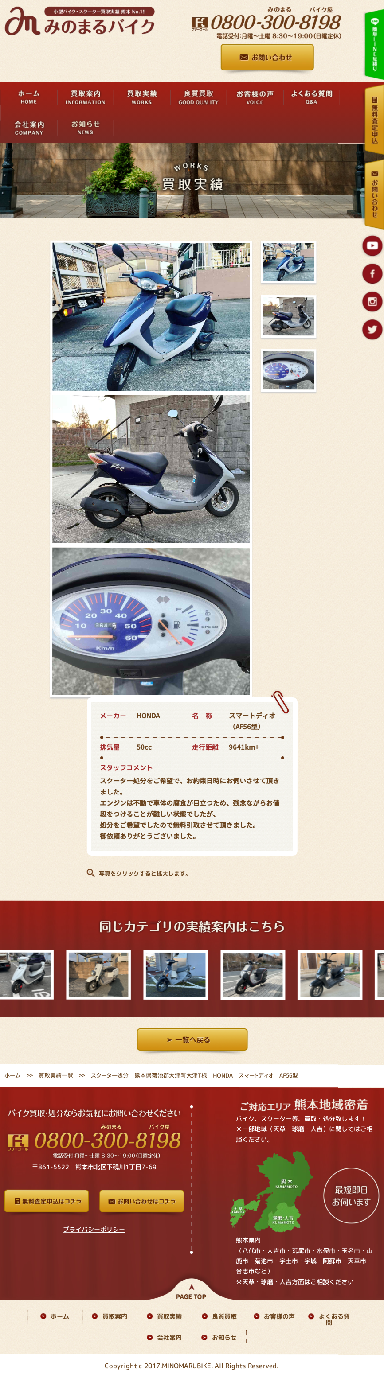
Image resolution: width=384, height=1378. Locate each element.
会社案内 (169, 1337)
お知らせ (224, 1337)
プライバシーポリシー (94, 1229)
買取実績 (169, 1316)
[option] (100, 975)
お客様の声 (279, 1316)
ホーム (12, 1075)
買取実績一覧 (56, 1075)
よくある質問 (334, 1319)
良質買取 (224, 1316)
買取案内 (114, 1316)
